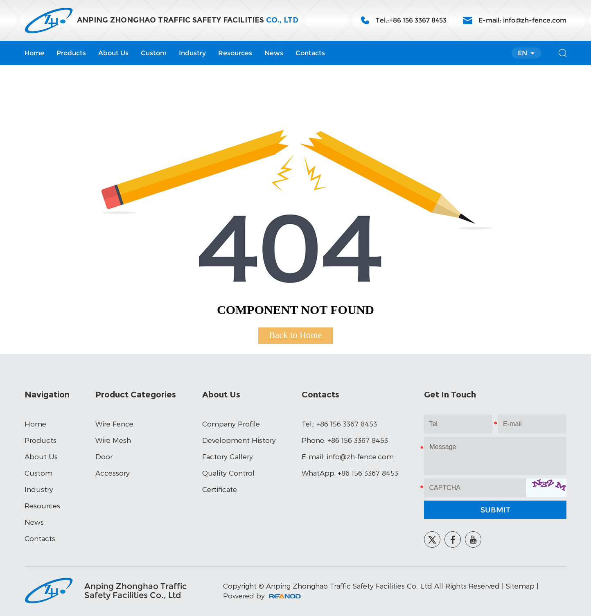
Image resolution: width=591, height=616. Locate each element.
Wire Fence (114, 424)
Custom (154, 53)
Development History (239, 440)
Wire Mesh (113, 440)
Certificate (219, 489)
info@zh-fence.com (534, 20)
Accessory (112, 473)
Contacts (310, 53)
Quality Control (228, 473)
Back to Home (295, 335)
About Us (113, 53)
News (273, 53)
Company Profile (231, 424)
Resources (235, 53)
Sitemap (520, 586)
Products (71, 53)
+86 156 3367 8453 (368, 473)
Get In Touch (450, 394)
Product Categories (135, 394)
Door (104, 456)
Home (34, 53)
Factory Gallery (227, 456)
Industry (192, 53)
